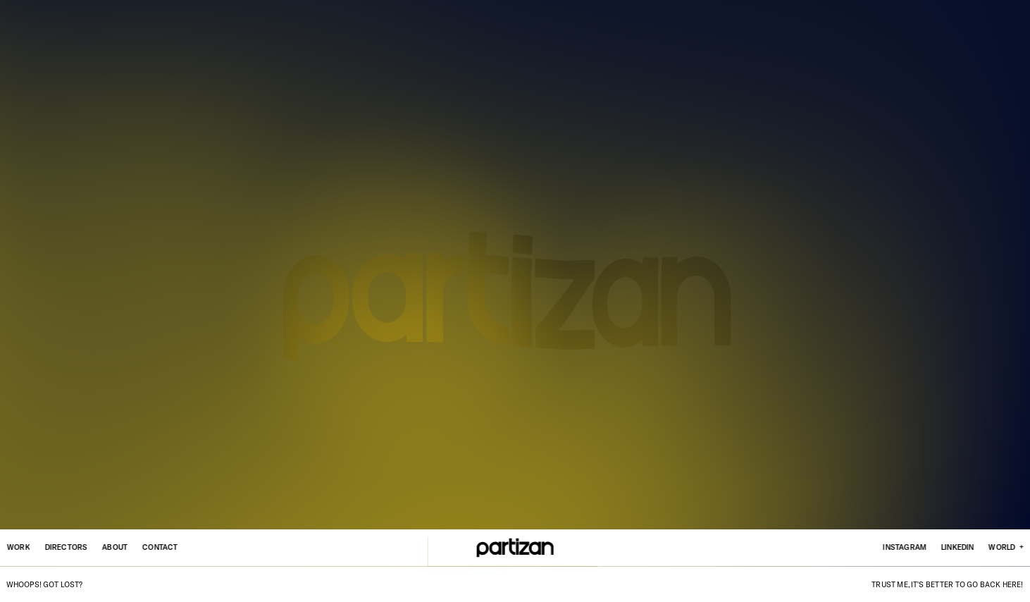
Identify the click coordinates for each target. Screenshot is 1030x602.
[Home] (515, 547)
